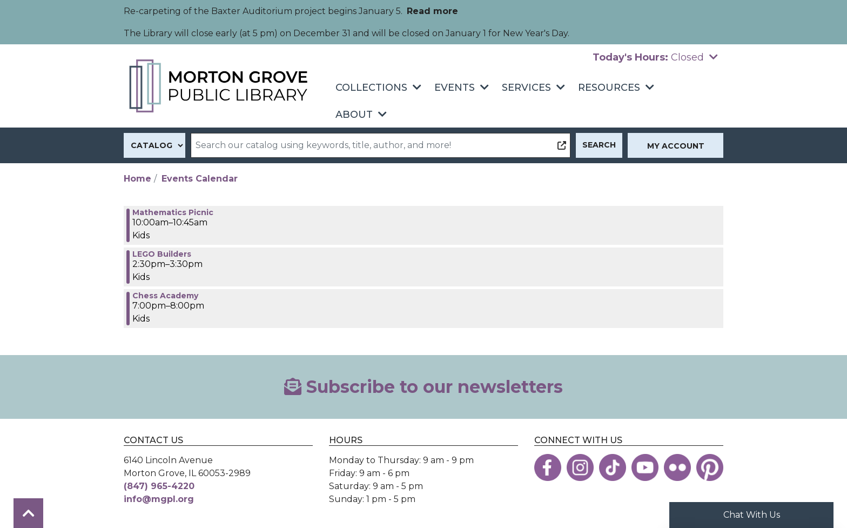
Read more (432, 11)
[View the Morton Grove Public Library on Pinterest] (709, 467)
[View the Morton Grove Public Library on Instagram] (580, 467)
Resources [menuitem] (609, 87)
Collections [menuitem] (371, 87)
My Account (675, 146)
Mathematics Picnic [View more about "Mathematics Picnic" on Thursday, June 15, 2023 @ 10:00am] (172, 212)
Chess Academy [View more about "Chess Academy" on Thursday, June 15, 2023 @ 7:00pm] (165, 295)
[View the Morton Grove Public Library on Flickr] (677, 467)
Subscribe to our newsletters (423, 386)
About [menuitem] (354, 115)
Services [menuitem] (526, 87)
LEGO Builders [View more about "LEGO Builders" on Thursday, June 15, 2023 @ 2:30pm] (161, 254)
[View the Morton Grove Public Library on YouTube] (644, 467)
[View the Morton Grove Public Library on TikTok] (612, 467)
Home (137, 178)
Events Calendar (200, 178)
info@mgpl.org (159, 499)
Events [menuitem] (454, 87)
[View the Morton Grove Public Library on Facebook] (547, 467)
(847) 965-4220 (159, 486)
